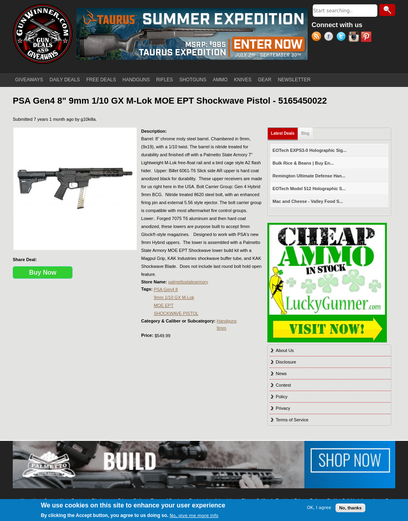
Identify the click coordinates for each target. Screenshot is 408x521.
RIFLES (164, 80)
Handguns (227, 320)
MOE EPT (164, 305)
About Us (285, 350)
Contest (283, 385)
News (281, 373)
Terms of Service (292, 419)
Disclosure (286, 362)
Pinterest (367, 37)
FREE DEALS (101, 80)
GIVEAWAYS (29, 80)
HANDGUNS (136, 80)
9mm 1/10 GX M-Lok (174, 297)
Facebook (330, 37)
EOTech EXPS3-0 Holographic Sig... (310, 150)
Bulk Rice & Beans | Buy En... (303, 163)
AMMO (220, 80)
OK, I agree (319, 507)
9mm (221, 328)
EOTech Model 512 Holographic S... (309, 188)
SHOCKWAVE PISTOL (176, 313)
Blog (305, 133)
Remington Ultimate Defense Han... (309, 175)
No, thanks (350, 507)
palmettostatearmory (188, 281)
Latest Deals (284, 132)
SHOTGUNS (192, 80)
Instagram (355, 37)
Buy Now (42, 272)
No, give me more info (194, 515)
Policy (281, 396)
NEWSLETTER (294, 80)
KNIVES (242, 80)
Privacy (283, 408)
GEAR (264, 80)
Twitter (342, 37)
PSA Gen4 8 (166, 289)
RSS (318, 37)
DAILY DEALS (64, 80)
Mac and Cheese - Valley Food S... (308, 201)
